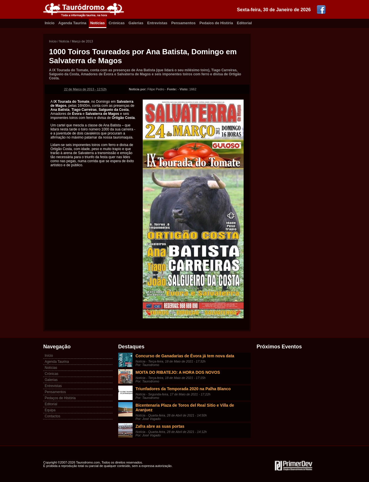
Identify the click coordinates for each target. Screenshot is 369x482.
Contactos (52, 416)
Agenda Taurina (72, 23)
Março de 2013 (82, 41)
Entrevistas (157, 23)
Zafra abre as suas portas (159, 426)
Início (53, 41)
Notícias (97, 23)
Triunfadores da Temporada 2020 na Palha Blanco (183, 388)
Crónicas (117, 23)
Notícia (64, 41)
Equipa (50, 410)
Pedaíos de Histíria (216, 23)
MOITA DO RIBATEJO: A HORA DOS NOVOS (177, 372)
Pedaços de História (60, 398)
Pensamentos (183, 23)
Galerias (136, 23)
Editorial (244, 23)
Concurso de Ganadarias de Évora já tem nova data (184, 356)
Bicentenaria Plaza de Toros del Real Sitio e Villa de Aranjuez (184, 407)
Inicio (49, 23)
